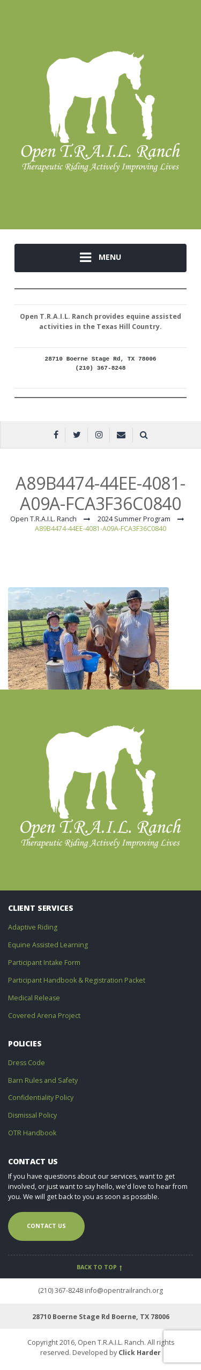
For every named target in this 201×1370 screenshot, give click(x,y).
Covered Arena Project (44, 1015)
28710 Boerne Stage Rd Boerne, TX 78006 (100, 1316)
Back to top (100, 1267)
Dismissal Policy (32, 1115)
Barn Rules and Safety (43, 1080)
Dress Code (26, 1062)
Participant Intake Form (44, 962)
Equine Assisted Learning (48, 944)
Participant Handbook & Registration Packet (76, 980)
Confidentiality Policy (40, 1097)
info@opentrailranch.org (124, 1290)
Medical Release (34, 997)
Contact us (46, 1226)
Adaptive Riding (32, 927)
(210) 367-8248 (60, 1290)
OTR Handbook (32, 1132)
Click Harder (139, 1352)
